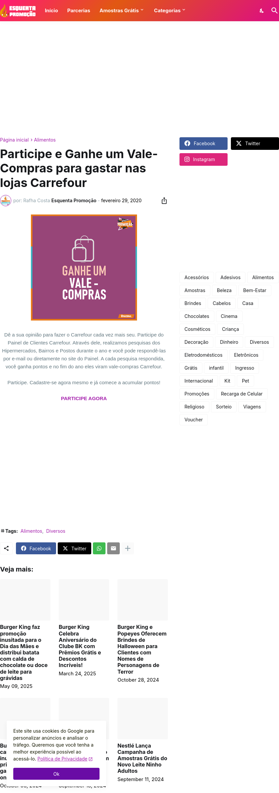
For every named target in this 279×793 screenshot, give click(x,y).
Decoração (196, 342)
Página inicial (14, 140)
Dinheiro (229, 342)
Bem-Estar (254, 290)
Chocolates (196, 316)
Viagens (252, 406)
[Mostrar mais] (127, 548)
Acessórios (196, 277)
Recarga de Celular (242, 393)
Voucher (193, 419)
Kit (228, 381)
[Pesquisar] (273, 10)
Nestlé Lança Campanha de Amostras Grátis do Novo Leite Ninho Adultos (142, 758)
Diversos (55, 531)
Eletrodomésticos (203, 355)
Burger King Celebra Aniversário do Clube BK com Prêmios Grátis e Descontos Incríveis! (80, 646)
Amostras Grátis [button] (119, 10)
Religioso (194, 406)
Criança (230, 329)
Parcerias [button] (78, 10)
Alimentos (45, 140)
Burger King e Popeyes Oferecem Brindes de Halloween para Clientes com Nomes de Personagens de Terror (142, 649)
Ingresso (244, 368)
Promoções (196, 393)
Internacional (198, 381)
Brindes (192, 303)
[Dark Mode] (262, 10)
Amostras (194, 290)
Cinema (229, 316)
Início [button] (51, 10)
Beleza (224, 290)
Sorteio (224, 406)
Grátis (190, 368)
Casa (247, 303)
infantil (216, 368)
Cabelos (222, 303)
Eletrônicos (246, 355)
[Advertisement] (139, 79)
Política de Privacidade (62, 759)
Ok (56, 774)
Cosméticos (197, 329)
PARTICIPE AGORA (84, 398)
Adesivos (231, 277)
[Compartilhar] (162, 200)
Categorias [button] (167, 10)
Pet (245, 381)
